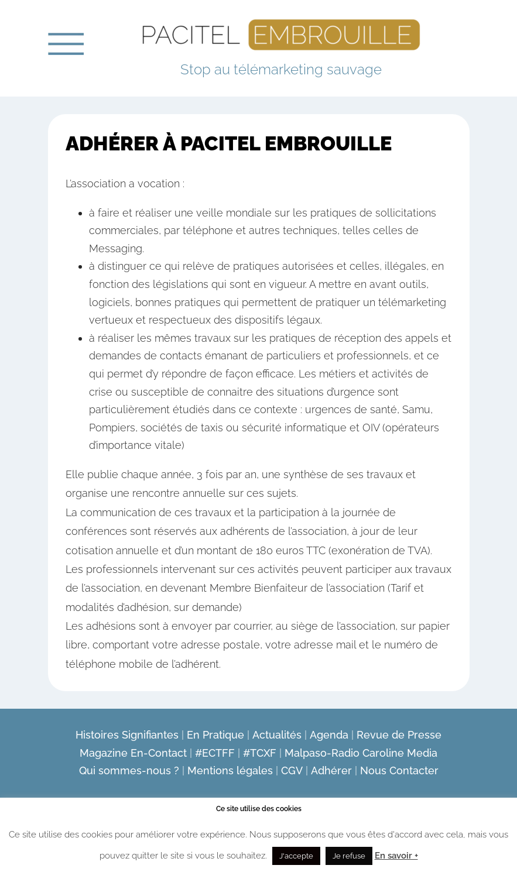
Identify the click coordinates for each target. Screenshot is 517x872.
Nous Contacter (399, 770)
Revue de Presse (399, 735)
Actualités (277, 735)
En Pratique (215, 735)
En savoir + (396, 855)
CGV (292, 770)
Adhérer (331, 770)
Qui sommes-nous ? (129, 770)
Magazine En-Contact (133, 753)
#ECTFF (215, 753)
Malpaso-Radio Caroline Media (361, 753)
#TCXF (259, 753)
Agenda (329, 735)
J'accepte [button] (296, 856)
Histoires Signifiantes (127, 735)
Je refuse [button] (349, 856)
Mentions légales (230, 770)
